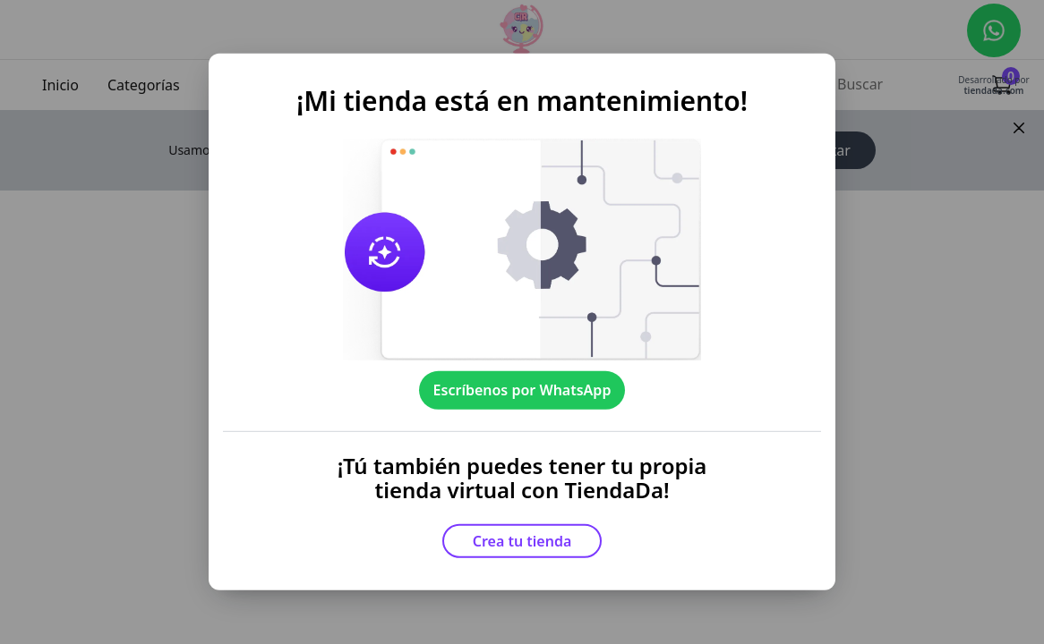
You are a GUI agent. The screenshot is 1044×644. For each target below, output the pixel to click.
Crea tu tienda (522, 541)
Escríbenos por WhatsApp (522, 390)
